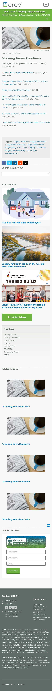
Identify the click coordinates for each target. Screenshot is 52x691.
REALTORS (8, 349)
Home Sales (32, 150)
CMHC (6, 355)
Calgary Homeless (38, 141)
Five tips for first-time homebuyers (21, 222)
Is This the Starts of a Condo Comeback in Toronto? (24, 114)
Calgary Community (11, 337)
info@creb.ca (10, 603)
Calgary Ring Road (13, 147)
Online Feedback (39, 620)
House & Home (9, 346)
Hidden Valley (19, 150)
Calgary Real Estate (35, 144)
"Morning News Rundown (16, 406)
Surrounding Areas (11, 352)
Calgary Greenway (21, 141)
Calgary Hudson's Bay (15, 144)
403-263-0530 (10, 601)
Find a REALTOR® (42, 15)
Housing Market (10, 335)
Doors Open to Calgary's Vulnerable (17, 72)
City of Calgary (29, 147)
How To (7, 343)
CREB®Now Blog (10, 15)
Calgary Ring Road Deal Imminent (16, 90)
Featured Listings (26, 15)
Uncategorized (11, 153)
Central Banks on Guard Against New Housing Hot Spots (26, 122)
